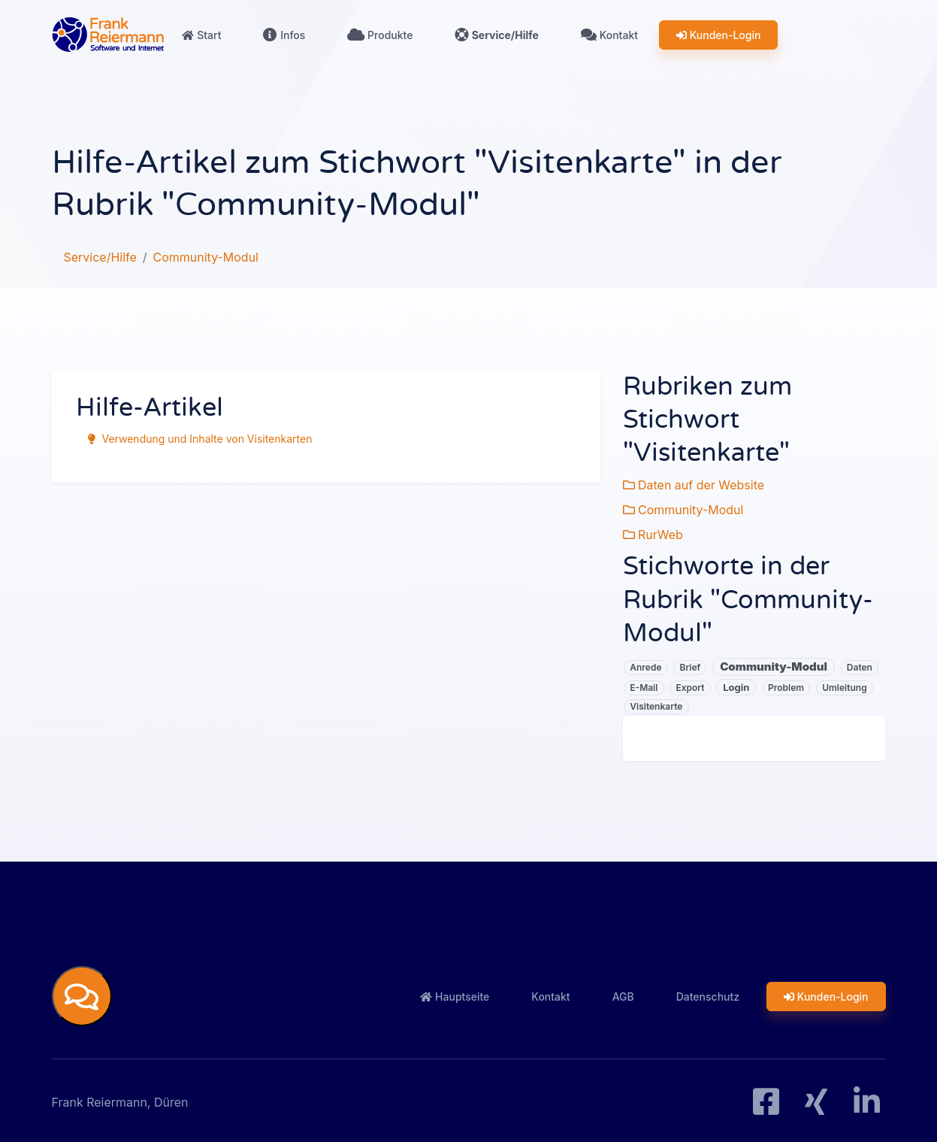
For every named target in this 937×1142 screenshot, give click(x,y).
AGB (623, 993)
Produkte (380, 35)
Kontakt (609, 35)
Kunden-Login (718, 35)
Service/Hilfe (497, 35)
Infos (284, 35)
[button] (82, 994)
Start (202, 35)
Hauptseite (454, 993)
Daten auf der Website (694, 484)
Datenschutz (707, 993)
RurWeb (653, 532)
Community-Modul (683, 508)
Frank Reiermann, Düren (120, 1099)
